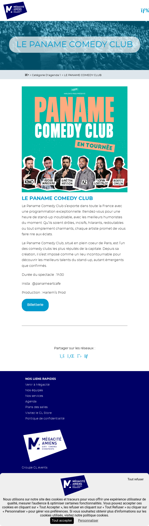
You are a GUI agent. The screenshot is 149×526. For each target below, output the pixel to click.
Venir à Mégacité (37, 384)
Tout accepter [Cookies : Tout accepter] (62, 520)
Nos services (34, 395)
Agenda (30, 401)
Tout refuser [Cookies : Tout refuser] (135, 479)
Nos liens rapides (40, 378)
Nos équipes (34, 390)
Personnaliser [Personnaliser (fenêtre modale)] (88, 520)
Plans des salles (36, 407)
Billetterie (35, 305)
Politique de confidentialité (44, 418)
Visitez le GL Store (38, 412)
